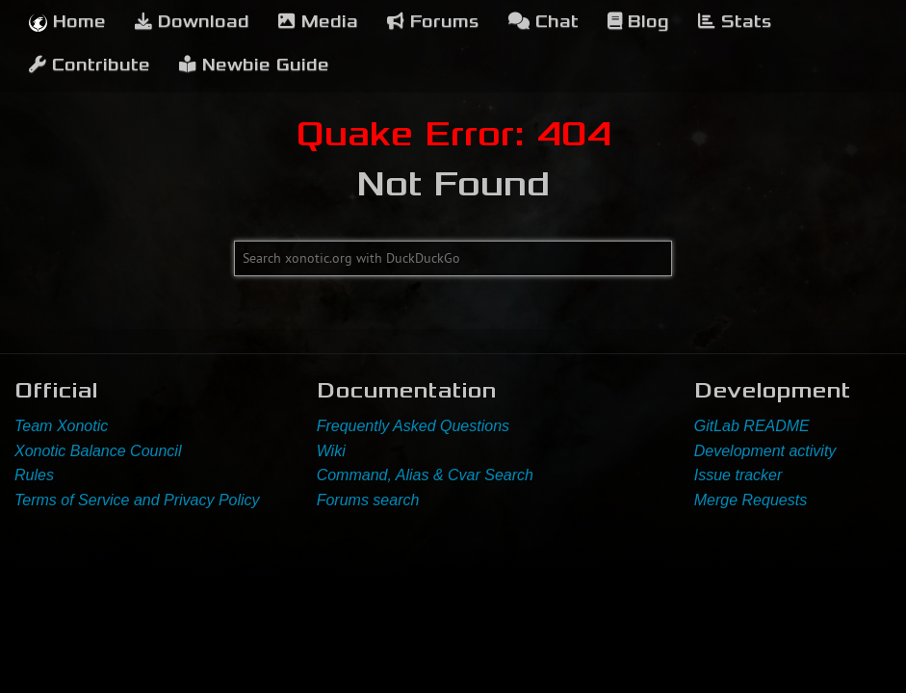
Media (318, 22)
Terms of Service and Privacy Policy (137, 500)
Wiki (331, 451)
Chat (543, 22)
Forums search (368, 500)
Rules (34, 475)
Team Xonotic (61, 426)
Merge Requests (750, 500)
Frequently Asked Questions (413, 426)
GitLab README (752, 426)
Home (67, 22)
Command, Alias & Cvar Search (425, 475)
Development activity (765, 451)
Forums (433, 22)
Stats (735, 22)
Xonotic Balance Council (97, 451)
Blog (638, 22)
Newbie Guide (254, 65)
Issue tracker (738, 475)
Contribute (89, 65)
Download (192, 22)
